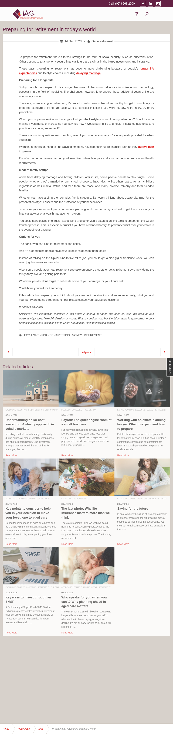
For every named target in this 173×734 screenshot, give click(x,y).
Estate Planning (125, 410)
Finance (87, 410)
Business (65, 410)
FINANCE (47, 336)
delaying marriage (88, 73)
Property (162, 499)
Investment (34, 410)
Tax (94, 410)
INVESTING (62, 336)
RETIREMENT (92, 336)
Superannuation (49, 410)
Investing (22, 410)
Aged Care (10, 499)
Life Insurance (80, 499)
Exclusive (10, 410)
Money (152, 499)
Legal (150, 410)
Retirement (160, 410)
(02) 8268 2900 (134, 3)
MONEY (77, 336)
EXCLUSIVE (31, 336)
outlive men (146, 147)
